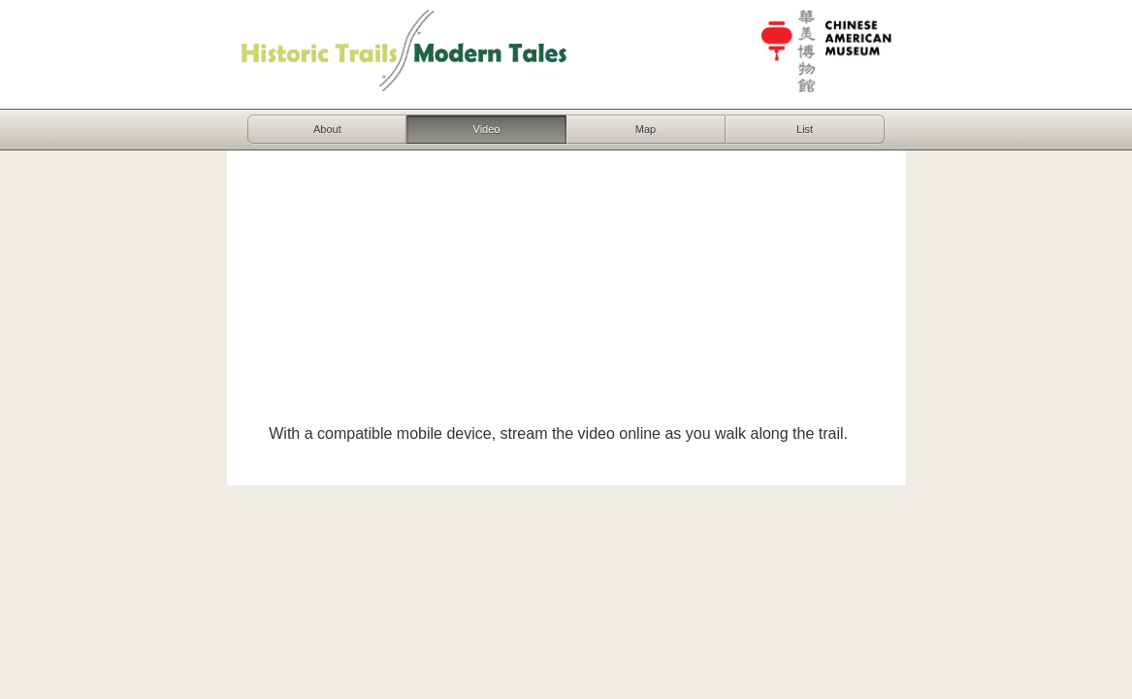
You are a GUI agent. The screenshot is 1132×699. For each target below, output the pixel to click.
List (804, 129)
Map (645, 129)
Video (487, 129)
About (327, 129)
